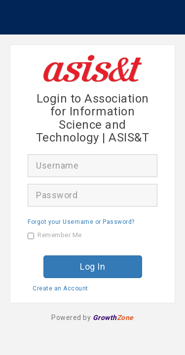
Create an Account (60, 288)
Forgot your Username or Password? (81, 221)
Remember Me (55, 235)
